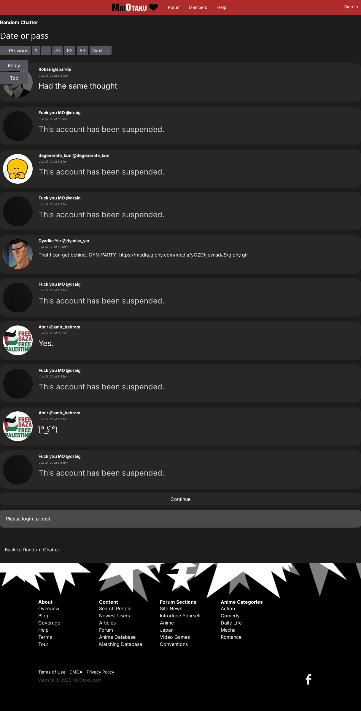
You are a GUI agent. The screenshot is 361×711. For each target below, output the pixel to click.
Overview (48, 608)
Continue (180, 499)
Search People (115, 608)
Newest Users (114, 616)
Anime (167, 623)
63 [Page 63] (82, 51)
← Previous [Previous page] (15, 51)
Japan (167, 630)
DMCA (75, 671)
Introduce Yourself (180, 616)
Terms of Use (51, 671)
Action (228, 608)
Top (14, 78)
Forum (174, 7)
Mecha (228, 630)
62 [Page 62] (70, 51)
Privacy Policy (100, 671)
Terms (45, 637)
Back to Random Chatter (32, 550)
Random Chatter (19, 22)
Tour (43, 644)
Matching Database (120, 644)
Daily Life (231, 623)
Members (198, 7)
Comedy (230, 616)
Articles (107, 623)
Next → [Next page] (100, 51)
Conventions (174, 644)
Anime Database (117, 637)
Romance (231, 637)
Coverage (49, 623)
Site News (171, 608)
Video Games (175, 637)
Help (221, 7)
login (27, 519)
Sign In (351, 6)
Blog (43, 616)
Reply (14, 65)
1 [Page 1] (36, 51)
